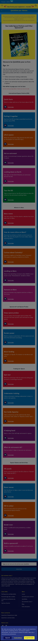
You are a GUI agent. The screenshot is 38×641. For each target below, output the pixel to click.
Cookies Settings (18, 637)
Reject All (7, 637)
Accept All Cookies (29, 637)
